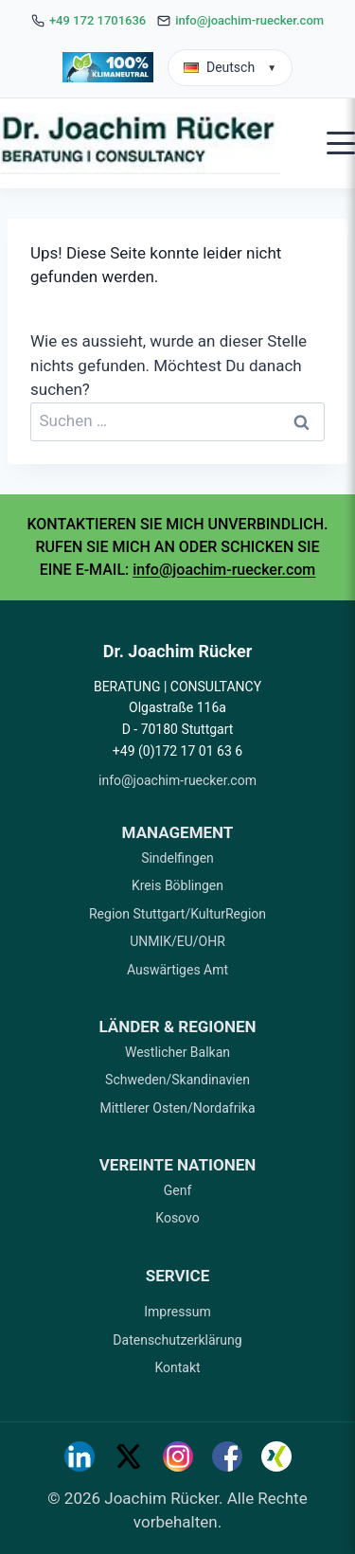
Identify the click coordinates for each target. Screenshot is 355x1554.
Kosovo (177, 1217)
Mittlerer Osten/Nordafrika (177, 1108)
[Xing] (276, 1456)
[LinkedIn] (79, 1456)
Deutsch (230, 67)
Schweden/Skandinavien (177, 1079)
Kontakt (177, 1367)
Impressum (177, 1311)
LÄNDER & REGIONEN (177, 1026)
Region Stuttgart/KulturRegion (177, 913)
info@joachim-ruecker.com (249, 20)
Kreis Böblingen (177, 885)
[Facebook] (227, 1456)
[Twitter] (129, 1456)
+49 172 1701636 (97, 20)
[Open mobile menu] (341, 143)
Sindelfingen (177, 858)
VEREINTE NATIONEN (178, 1164)
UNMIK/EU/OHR (177, 941)
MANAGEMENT (178, 832)
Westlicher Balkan (177, 1052)
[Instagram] (178, 1456)
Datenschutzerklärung (177, 1340)
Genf (178, 1190)
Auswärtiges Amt (177, 969)
